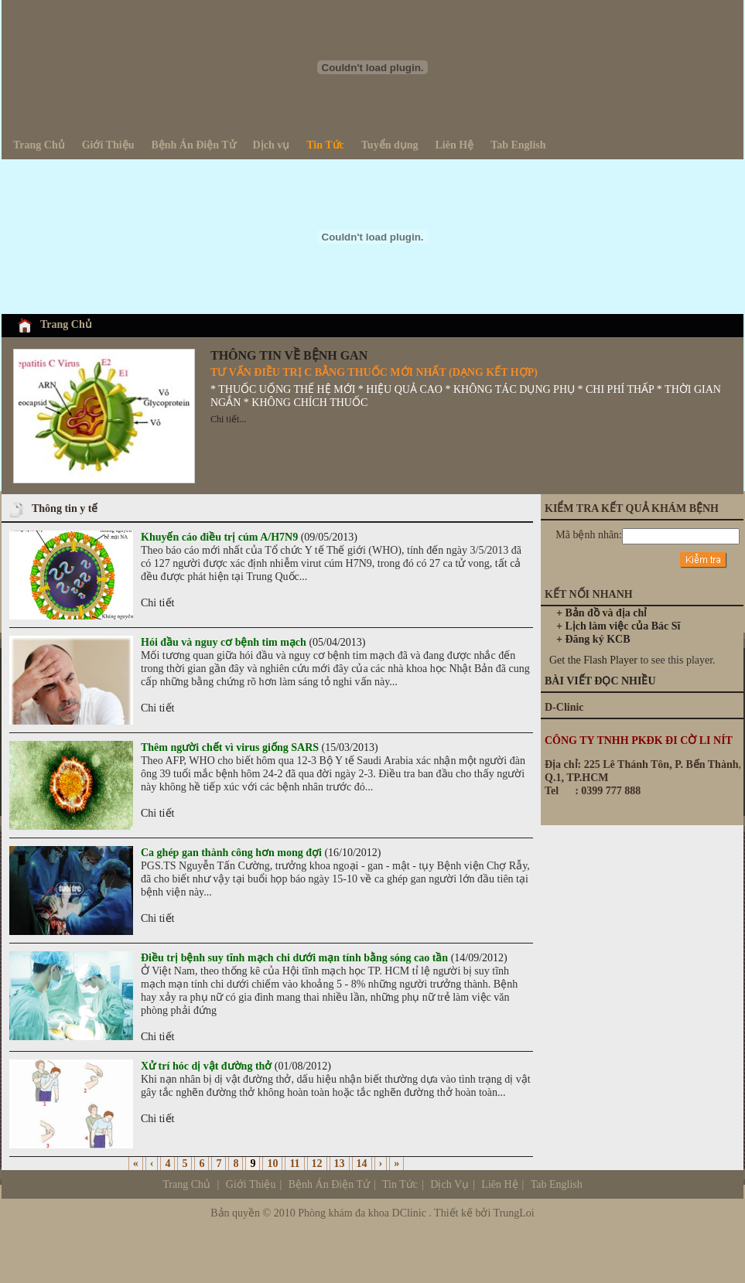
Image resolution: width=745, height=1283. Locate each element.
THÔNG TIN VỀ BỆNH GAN (288, 355)
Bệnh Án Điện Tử (329, 1184)
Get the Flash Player (593, 660)
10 (272, 1163)
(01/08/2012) (236, 1066)
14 (362, 1163)
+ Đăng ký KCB (593, 639)
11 (294, 1163)
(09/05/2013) (249, 537)
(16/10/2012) (261, 852)
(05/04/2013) (253, 642)
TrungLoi (514, 1213)
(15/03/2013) (259, 747)
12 (317, 1163)
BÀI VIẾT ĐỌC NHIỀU (600, 681)
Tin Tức (400, 1184)
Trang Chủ (66, 324)
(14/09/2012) (324, 958)
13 (339, 1163)
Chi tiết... (228, 419)
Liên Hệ (498, 1184)
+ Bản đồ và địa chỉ (601, 613)
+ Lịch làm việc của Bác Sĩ (618, 626)
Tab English (557, 1184)
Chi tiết (157, 603)
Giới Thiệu (251, 1184)
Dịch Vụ (506, 1184)
